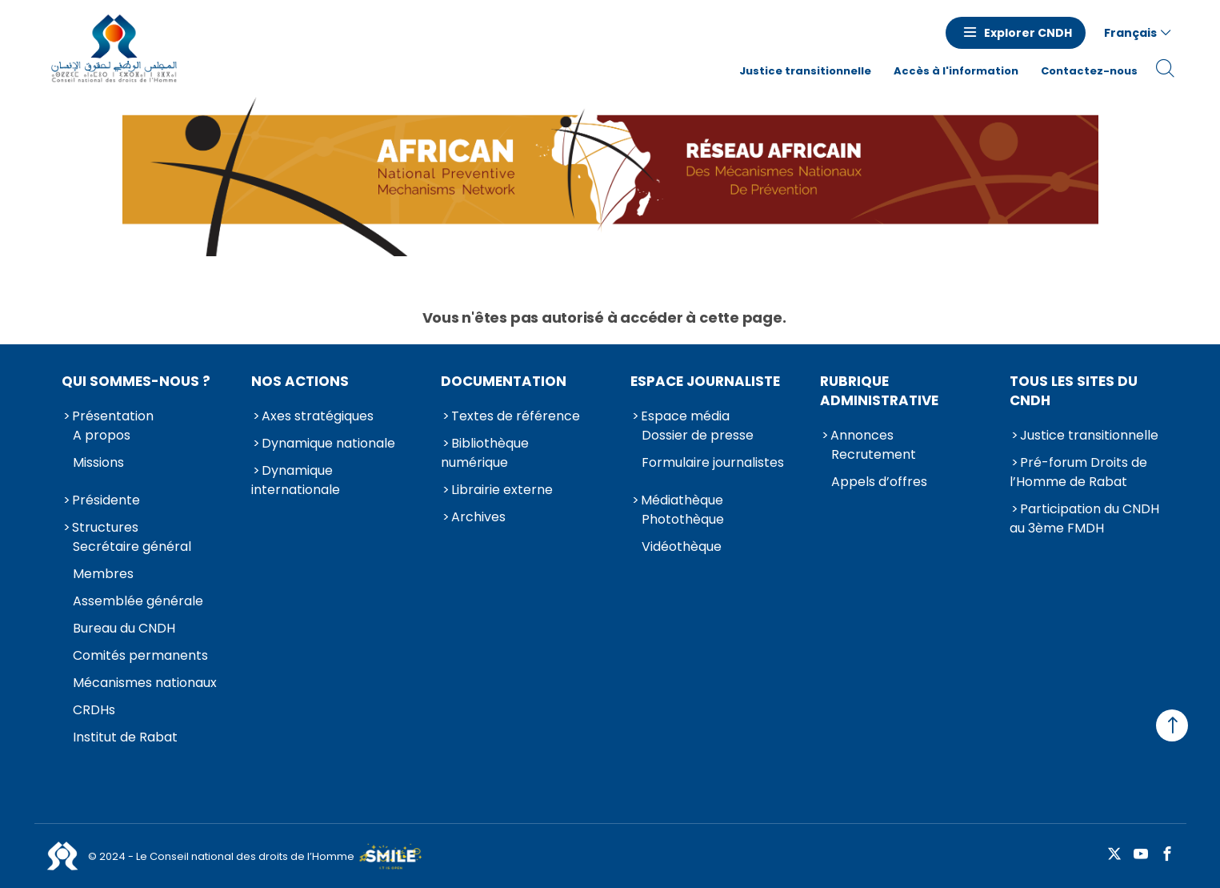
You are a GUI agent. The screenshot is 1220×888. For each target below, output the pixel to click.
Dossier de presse (698, 435)
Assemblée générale (138, 601)
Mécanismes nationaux (145, 682)
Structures (105, 527)
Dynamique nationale (328, 443)
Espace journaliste (705, 381)
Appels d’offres (879, 481)
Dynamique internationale (295, 480)
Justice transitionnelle (805, 70)
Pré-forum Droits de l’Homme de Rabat (1078, 472)
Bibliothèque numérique (485, 453)
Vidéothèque (682, 546)
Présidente (106, 500)
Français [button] (1130, 33)
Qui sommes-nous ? (136, 381)
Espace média (685, 416)
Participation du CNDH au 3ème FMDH (1084, 518)
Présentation (113, 416)
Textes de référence (515, 416)
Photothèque (683, 519)
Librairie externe (502, 489)
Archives (478, 517)
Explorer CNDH (1028, 33)
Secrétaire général (132, 546)
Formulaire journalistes (713, 462)
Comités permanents (140, 655)
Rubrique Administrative (879, 391)
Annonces (862, 435)
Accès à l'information (956, 70)
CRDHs (94, 710)
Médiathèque (682, 500)
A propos (101, 435)
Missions (98, 462)
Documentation (503, 381)
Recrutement (873, 454)
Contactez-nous (1089, 70)
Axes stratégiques (318, 416)
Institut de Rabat (125, 737)
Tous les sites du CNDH (1074, 391)
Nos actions (300, 381)
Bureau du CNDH (124, 628)
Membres (103, 574)
